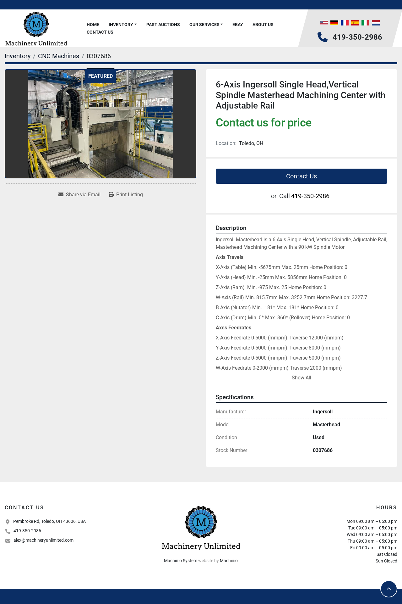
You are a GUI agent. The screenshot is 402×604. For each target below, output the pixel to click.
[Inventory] (17, 56)
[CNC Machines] (58, 56)
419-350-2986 (357, 37)
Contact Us (100, 32)
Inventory (121, 24)
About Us (263, 24)
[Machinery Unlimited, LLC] (201, 527)
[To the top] (388, 588)
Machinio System (180, 560)
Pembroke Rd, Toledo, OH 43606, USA (49, 521)
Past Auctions (163, 24)
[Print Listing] (126, 195)
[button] (123, 24)
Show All (301, 378)
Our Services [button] (204, 24)
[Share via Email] (79, 195)
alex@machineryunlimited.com (43, 540)
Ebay (237, 24)
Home (93, 24)
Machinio (229, 560)
